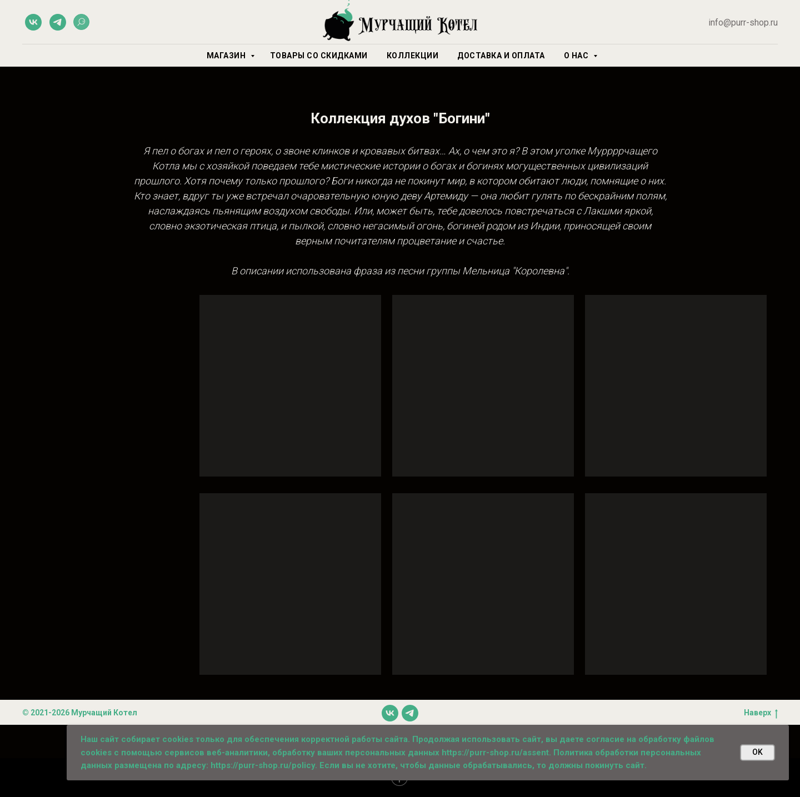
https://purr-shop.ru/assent (495, 753)
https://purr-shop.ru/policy (263, 765)
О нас (577, 55)
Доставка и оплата (501, 55)
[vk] (33, 22)
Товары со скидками (319, 55)
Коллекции (413, 55)
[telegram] (57, 22)
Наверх (761, 713)
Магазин (227, 55)
